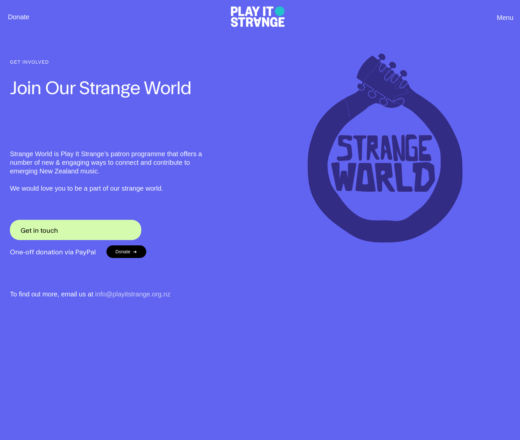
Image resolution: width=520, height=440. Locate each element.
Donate (19, 17)
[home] (258, 17)
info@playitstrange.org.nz (132, 294)
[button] (503, 19)
